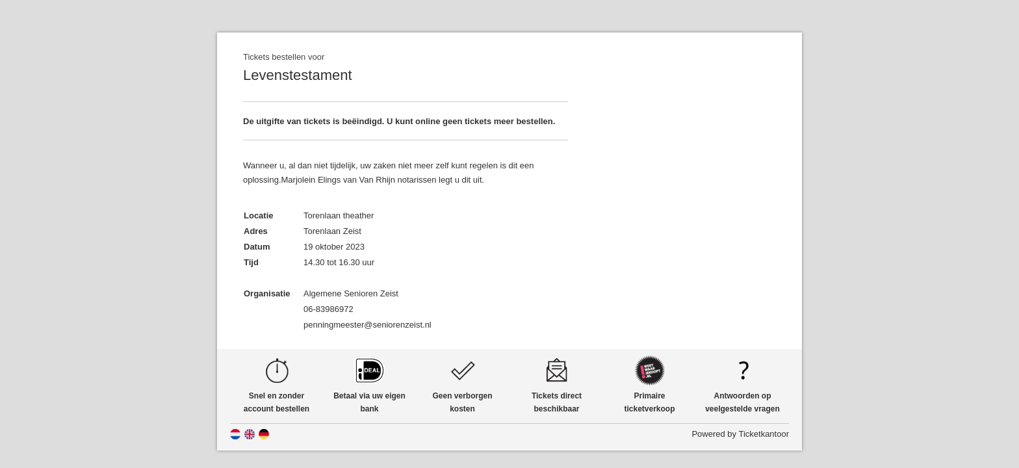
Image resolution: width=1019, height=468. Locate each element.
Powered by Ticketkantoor (740, 434)
